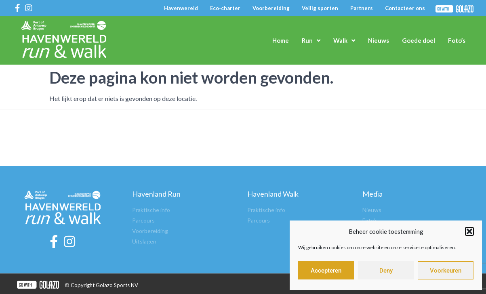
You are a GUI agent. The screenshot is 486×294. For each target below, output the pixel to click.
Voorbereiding (271, 8)
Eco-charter (225, 8)
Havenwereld (181, 8)
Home (280, 40)
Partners (361, 8)
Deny (386, 270)
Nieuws (378, 40)
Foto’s (456, 40)
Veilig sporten (320, 8)
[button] (469, 231)
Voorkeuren (445, 270)
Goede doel (418, 40)
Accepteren (326, 270)
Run (311, 41)
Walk (344, 41)
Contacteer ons (405, 8)
